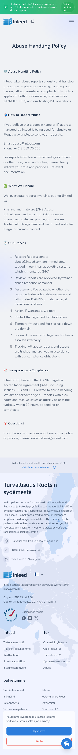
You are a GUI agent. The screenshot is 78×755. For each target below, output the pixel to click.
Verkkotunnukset (13, 690)
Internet (46, 690)
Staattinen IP (50, 709)
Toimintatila (52, 655)
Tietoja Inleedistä (13, 642)
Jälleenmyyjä (11, 703)
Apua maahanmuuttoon (57, 661)
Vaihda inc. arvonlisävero (39, 467)
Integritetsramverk (14, 668)
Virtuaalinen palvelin (15, 709)
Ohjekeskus (52, 649)
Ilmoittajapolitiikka (14, 661)
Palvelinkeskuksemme (17, 649)
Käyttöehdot (11, 655)
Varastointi (48, 703)
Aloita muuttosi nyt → (67, 7)
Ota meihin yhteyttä (55, 642)
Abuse (47, 668)
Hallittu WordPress (54, 697)
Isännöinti (9, 697)
